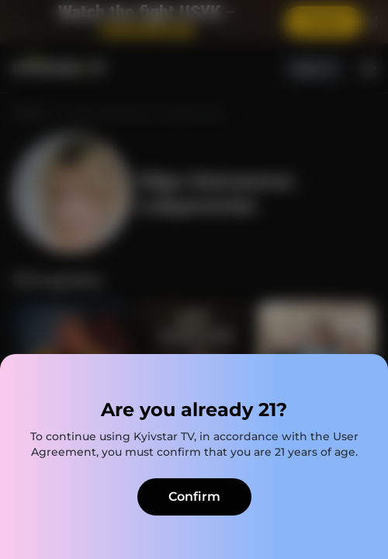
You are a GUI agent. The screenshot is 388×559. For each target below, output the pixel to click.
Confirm (194, 496)
